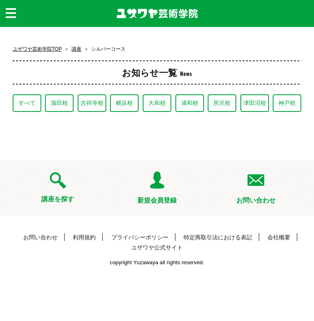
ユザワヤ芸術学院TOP (37, 49)
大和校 (157, 103)
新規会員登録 (157, 200)
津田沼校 (254, 103)
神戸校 (287, 103)
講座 (76, 49)
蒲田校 (59, 103)
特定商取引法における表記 (218, 237)
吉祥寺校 (92, 103)
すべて (27, 103)
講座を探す (57, 199)
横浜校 (124, 103)
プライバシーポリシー (139, 237)
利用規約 (84, 237)
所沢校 (222, 103)
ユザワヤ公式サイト (157, 247)
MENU (11, 22)
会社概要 (278, 237)
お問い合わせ (256, 200)
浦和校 (189, 103)
